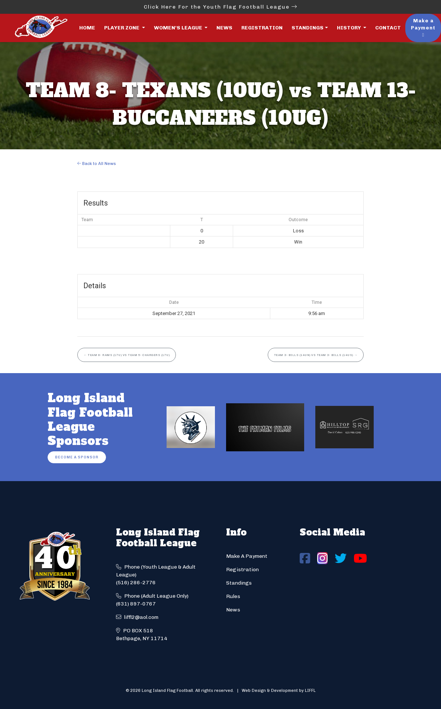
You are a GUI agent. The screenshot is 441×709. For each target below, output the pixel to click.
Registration (262, 28)
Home (87, 28)
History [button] (349, 28)
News (224, 28)
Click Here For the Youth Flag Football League (220, 7)
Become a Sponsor (77, 457)
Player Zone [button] (122, 28)
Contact (388, 28)
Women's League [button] (178, 28)
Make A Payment (246, 556)
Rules (233, 596)
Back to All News (96, 163)
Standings (307, 28)
